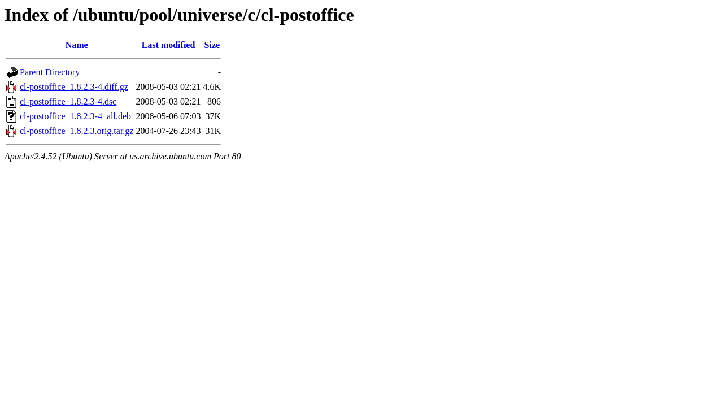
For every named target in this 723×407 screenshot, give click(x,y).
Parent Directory (50, 72)
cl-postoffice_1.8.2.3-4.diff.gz (74, 87)
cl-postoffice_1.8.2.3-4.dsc (68, 101)
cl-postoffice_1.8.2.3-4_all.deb (75, 116)
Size (212, 45)
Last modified (168, 45)
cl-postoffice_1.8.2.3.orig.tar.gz (76, 131)
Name (77, 45)
